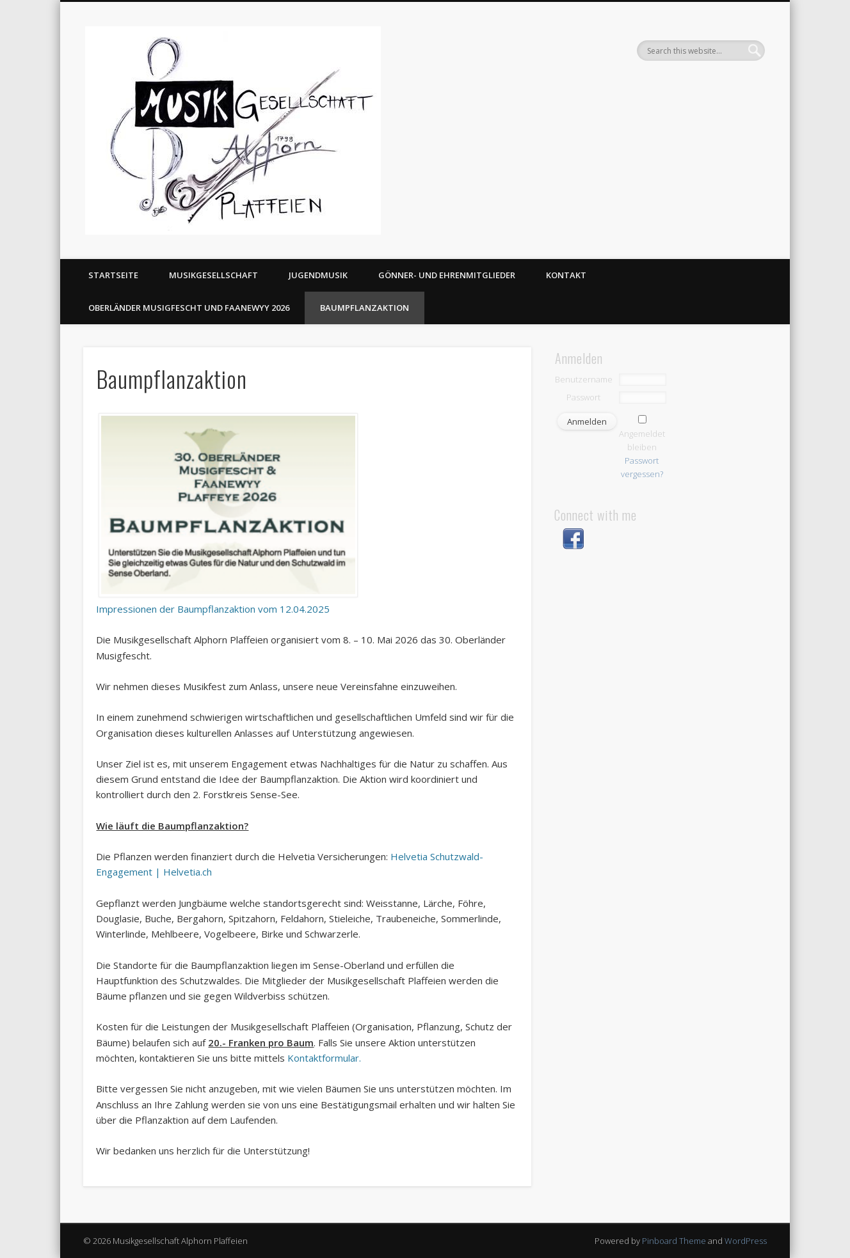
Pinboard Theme (674, 1240)
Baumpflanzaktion (364, 307)
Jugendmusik (318, 275)
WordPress (746, 1240)
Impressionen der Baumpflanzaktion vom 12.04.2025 (213, 608)
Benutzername (584, 379)
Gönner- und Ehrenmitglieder (446, 275)
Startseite (113, 275)
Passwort (583, 397)
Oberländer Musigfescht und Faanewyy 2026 (188, 307)
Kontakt (566, 275)
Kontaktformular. (324, 1057)
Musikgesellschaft (213, 275)
